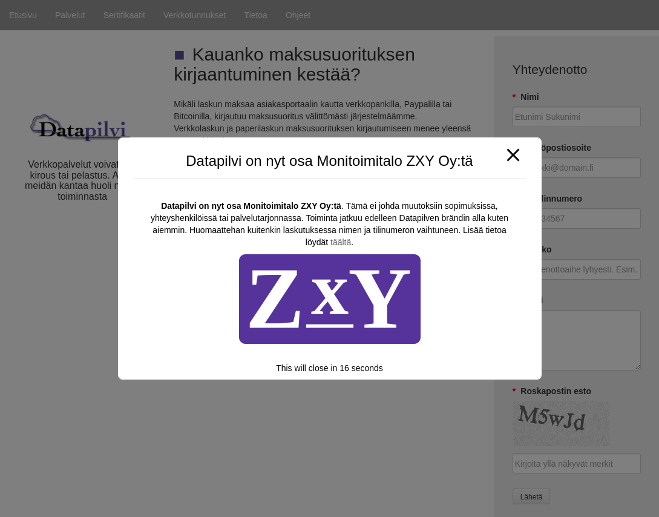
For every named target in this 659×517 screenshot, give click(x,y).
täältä (340, 242)
